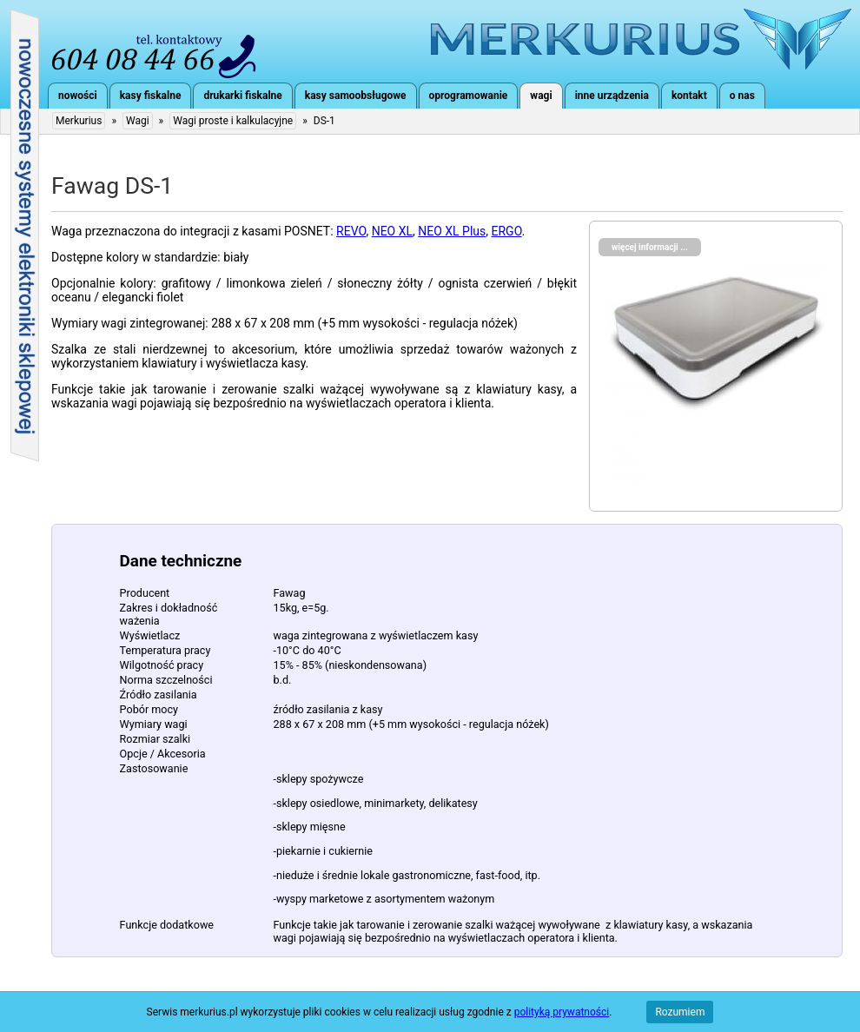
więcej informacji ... (650, 247)
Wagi (137, 121)
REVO (351, 231)
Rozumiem (680, 1012)
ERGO (507, 231)
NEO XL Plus (452, 231)
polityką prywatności (562, 1012)
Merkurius (641, 39)
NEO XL (392, 231)
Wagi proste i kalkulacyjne (233, 121)
